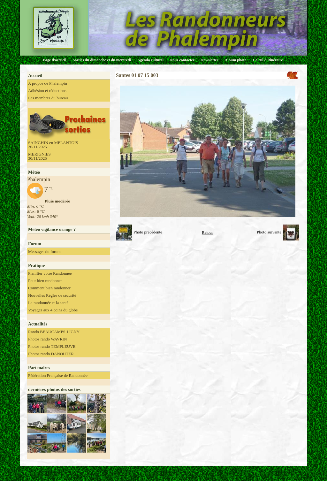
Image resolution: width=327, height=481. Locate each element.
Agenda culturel (150, 60)
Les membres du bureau (48, 97)
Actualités (37, 324)
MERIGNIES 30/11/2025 (39, 156)
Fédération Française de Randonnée (57, 375)
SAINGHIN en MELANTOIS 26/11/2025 (53, 144)
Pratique (36, 265)
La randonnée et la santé (48, 302)
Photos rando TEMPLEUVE (52, 346)
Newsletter (209, 60)
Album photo (236, 60)
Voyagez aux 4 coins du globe (53, 310)
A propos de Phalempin (47, 83)
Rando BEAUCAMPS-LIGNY (54, 331)
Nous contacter (182, 60)
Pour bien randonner (45, 280)
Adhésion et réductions (47, 90)
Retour (207, 232)
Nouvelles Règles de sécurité (52, 295)
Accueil (35, 75)
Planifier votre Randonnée (50, 273)
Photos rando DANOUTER (51, 353)
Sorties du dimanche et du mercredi (101, 60)
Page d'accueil (54, 60)
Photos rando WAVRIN (47, 339)
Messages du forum (44, 251)
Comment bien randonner (49, 288)
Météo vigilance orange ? (52, 229)
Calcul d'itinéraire (268, 60)
